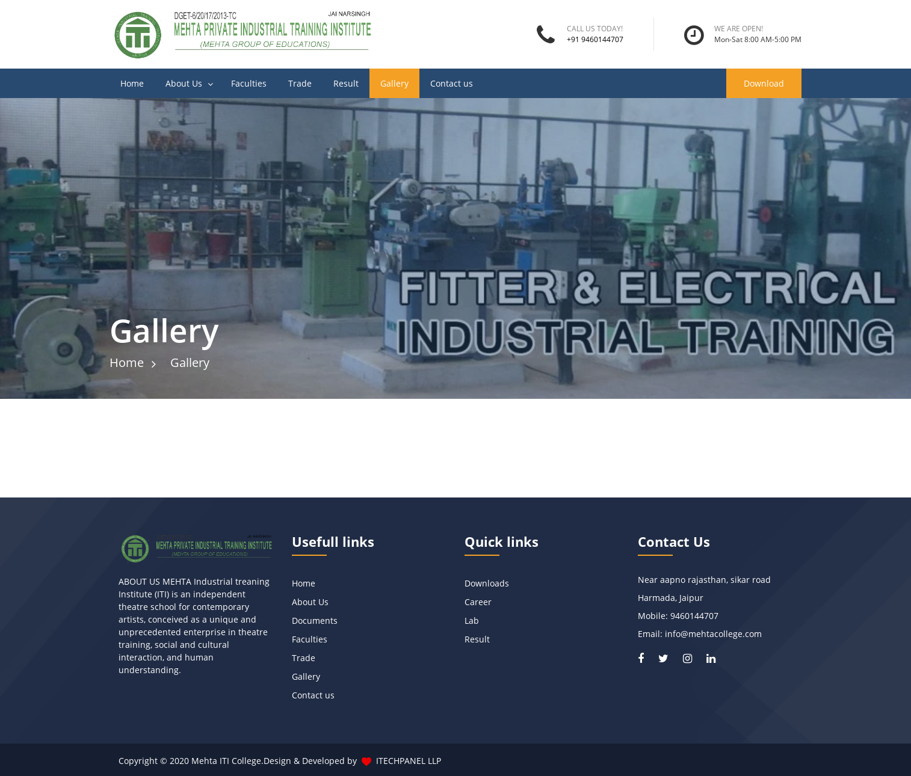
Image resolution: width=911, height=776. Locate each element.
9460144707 (694, 615)
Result (346, 83)
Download (764, 83)
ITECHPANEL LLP (408, 760)
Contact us (451, 83)
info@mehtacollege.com (713, 633)
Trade (300, 83)
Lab (472, 620)
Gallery (394, 83)
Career (478, 602)
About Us (183, 83)
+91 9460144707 (595, 39)
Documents (315, 620)
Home (132, 83)
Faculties (249, 83)
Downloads (487, 583)
